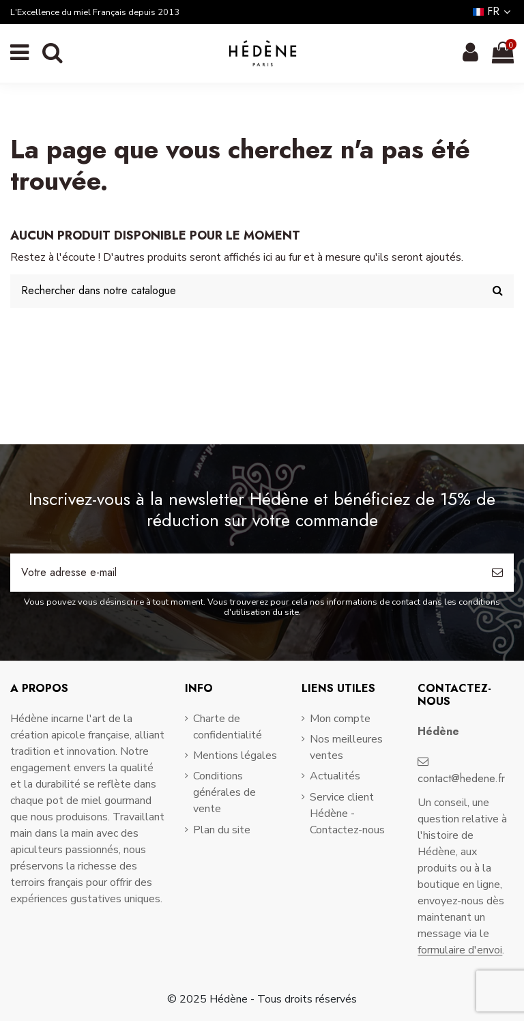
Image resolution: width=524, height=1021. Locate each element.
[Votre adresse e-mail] (245, 572)
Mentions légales (235, 755)
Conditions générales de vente (224, 792)
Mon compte (340, 718)
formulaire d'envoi (460, 950)
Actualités (335, 775)
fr (493, 11)
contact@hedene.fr (461, 778)
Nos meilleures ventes (346, 747)
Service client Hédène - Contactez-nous (347, 813)
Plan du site (221, 829)
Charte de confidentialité (227, 727)
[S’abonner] (497, 572)
